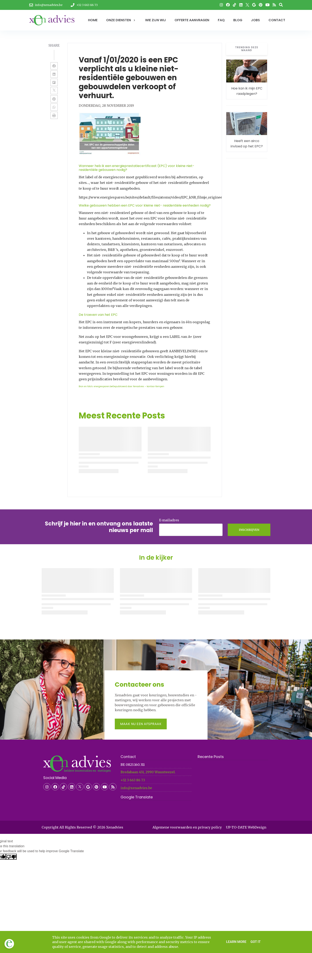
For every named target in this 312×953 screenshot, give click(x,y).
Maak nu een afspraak (140, 724)
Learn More (236, 942)
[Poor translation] (11, 857)
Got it (255, 942)
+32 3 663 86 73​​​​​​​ (133, 780)
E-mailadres (169, 520)
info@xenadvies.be (136, 788)
